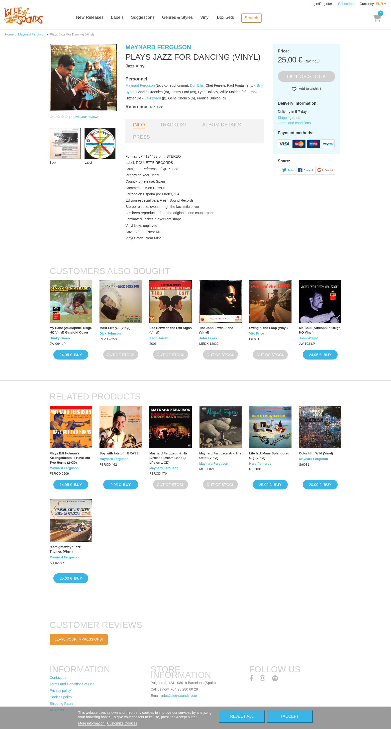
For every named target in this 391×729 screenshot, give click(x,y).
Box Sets (233, 18)
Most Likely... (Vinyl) (114, 328)
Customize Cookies (122, 723)
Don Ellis (197, 85)
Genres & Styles (185, 18)
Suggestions (151, 18)
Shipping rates (289, 118)
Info (139, 124)
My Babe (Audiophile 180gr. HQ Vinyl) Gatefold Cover (71, 330)
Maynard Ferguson (31, 34)
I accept (290, 716)
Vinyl (212, 18)
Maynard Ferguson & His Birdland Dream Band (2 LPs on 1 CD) (168, 457)
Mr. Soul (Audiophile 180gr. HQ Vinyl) (320, 330)
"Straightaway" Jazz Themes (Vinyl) (65, 549)
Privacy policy (60, 691)
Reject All (242, 716)
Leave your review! (84, 117)
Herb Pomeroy (260, 463)
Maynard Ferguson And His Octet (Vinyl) (220, 455)
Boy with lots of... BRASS (119, 453)
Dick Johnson (110, 333)
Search (259, 17)
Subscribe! (346, 4)
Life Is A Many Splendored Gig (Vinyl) (269, 455)
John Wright (308, 338)
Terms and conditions (294, 123)
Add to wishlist (309, 89)
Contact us (58, 678)
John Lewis (208, 338)
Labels (125, 18)
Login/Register (321, 4)
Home (9, 34)
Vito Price (256, 333)
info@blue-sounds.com (179, 696)
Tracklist (173, 124)
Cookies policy (61, 697)
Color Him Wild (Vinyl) (316, 453)
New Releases (98, 18)
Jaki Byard (153, 98)
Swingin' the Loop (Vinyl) (268, 328)
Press (141, 137)
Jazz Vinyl (135, 66)
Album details (221, 124)
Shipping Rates (61, 704)
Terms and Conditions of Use (72, 684)
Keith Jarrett (159, 338)
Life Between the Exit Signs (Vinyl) (170, 330)
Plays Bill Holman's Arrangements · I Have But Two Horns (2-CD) (70, 457)
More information (91, 723)
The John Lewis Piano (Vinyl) (216, 330)
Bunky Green (60, 338)
